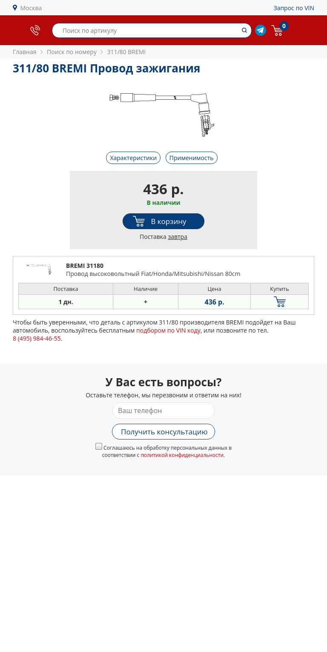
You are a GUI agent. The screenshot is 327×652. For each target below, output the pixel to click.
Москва (31, 8)
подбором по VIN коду (168, 330)
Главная (25, 52)
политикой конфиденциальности (182, 455)
